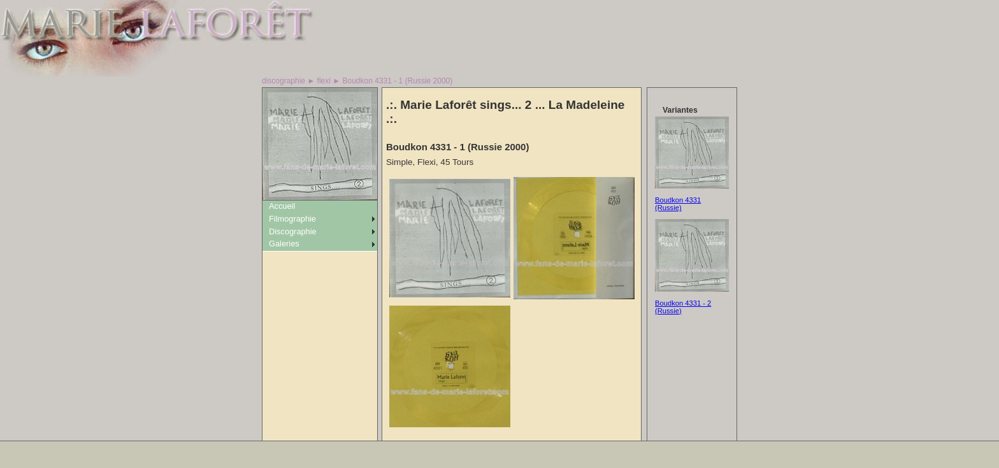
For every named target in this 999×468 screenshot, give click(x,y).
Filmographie (292, 218)
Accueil (282, 206)
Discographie (293, 231)
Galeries (284, 243)
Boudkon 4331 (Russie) (678, 203)
